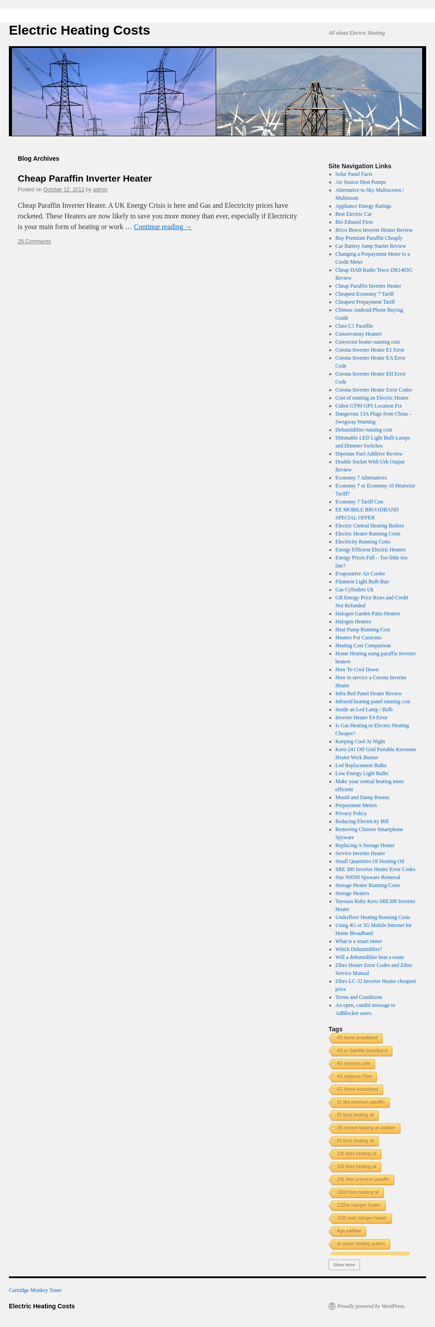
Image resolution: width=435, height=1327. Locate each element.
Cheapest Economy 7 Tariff (365, 294)
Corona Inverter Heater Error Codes (374, 390)
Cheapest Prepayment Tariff (365, 302)
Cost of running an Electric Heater (372, 398)
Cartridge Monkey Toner (35, 1290)
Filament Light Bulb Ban (362, 581)
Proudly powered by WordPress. (371, 1306)
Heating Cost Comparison (363, 645)
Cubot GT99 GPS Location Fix (369, 406)
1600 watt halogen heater (362, 1218)
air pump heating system (361, 1243)
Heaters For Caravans (359, 637)
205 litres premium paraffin (363, 1179)
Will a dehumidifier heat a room (370, 957)
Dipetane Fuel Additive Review (369, 454)
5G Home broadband (357, 1089)
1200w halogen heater (359, 1205)
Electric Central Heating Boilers (370, 526)
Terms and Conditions (359, 997)
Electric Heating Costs (79, 30)
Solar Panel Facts (354, 174)
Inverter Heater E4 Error (362, 717)
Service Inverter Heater (360, 853)
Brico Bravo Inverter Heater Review (374, 230)
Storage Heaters (352, 893)
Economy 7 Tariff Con (360, 502)
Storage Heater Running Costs (368, 885)
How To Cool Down (357, 669)
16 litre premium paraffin (361, 1102)
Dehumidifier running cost (364, 430)
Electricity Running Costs (363, 542)
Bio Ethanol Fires (354, 222)
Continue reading (163, 226)
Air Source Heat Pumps (361, 182)
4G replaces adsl (353, 1063)
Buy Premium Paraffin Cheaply (369, 238)
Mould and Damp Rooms (363, 797)
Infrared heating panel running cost (373, 701)
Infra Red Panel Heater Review (369, 693)
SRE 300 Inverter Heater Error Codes (375, 869)
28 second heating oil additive (366, 1127)
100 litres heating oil (356, 1153)
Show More (344, 1264)
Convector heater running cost (368, 342)
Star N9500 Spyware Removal (368, 877)
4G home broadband (357, 1037)
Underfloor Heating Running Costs (373, 917)
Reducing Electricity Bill (362, 821)
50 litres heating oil (355, 1140)
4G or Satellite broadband (362, 1050)
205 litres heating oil (356, 1166)
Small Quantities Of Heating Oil (370, 861)
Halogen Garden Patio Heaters (368, 613)
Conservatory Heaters (359, 334)
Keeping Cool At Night (360, 741)
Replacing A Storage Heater (365, 845)
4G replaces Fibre (354, 1076)
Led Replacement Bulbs (361, 765)
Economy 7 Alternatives (361, 478)
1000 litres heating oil (358, 1192)
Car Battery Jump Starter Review (371, 246)
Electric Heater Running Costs (368, 534)
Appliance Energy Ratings (364, 206)
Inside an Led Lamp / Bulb (364, 709)
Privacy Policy (351, 813)
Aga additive (349, 1230)
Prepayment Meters (356, 805)
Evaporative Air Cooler (360, 573)
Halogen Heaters (353, 621)
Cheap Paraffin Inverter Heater (85, 178)
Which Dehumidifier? (359, 949)
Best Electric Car (354, 214)
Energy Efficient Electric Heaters (371, 550)
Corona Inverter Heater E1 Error (370, 350)
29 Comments (34, 241)
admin (100, 189)
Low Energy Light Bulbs (362, 773)
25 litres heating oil (355, 1115)
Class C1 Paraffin (354, 326)
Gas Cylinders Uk (355, 589)
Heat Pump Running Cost (363, 629)
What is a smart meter (359, 941)
